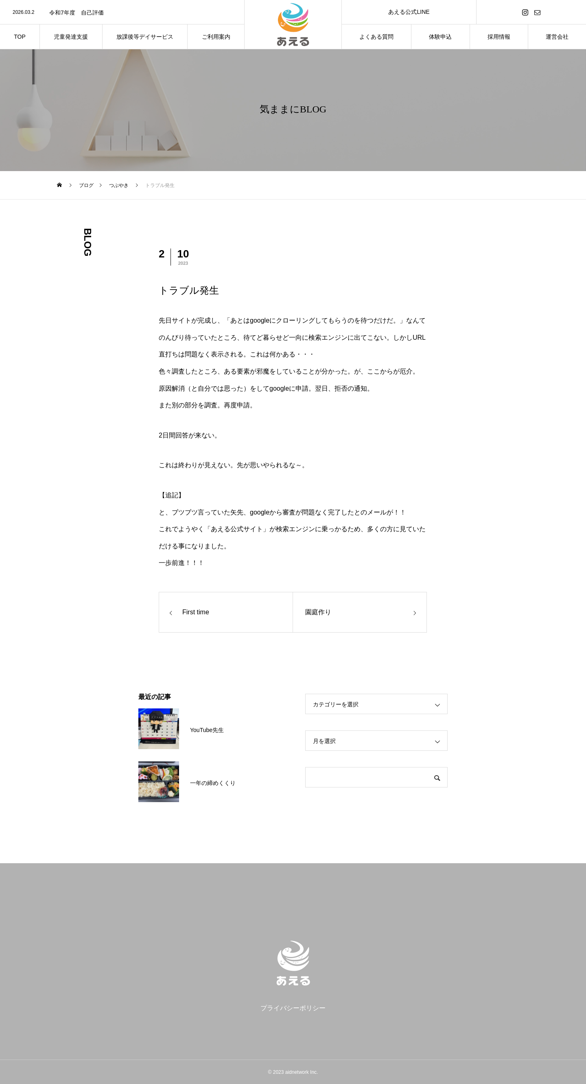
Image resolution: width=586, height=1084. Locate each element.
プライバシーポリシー (293, 1008)
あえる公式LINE (408, 12)
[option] (122, 12)
